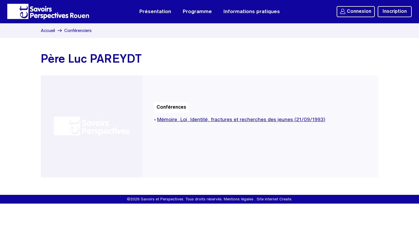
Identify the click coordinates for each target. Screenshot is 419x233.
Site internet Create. (274, 199)
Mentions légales (238, 199)
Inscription (395, 11)
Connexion (355, 11)
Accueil (48, 30)
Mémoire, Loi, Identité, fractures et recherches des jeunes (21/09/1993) (241, 119)
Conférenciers (78, 30)
